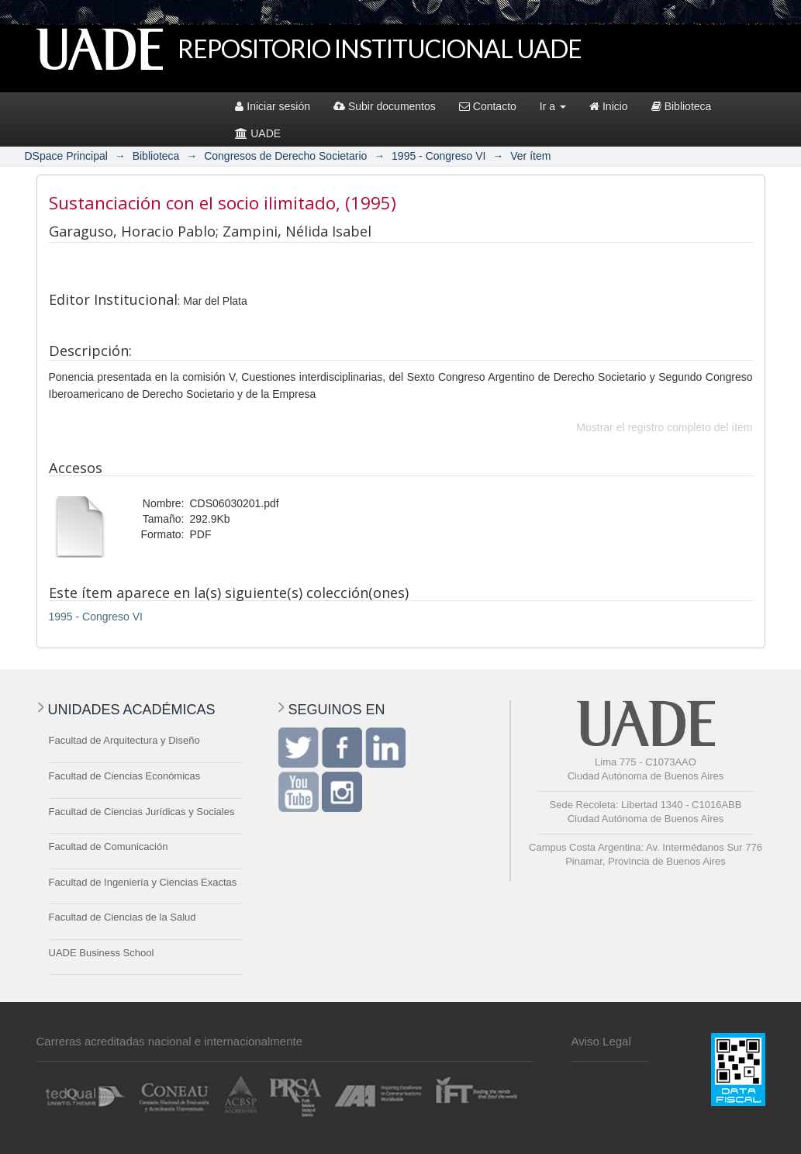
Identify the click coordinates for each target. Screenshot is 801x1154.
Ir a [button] (553, 106)
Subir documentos (384, 106)
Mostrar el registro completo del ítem (664, 427)
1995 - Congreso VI (438, 156)
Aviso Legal (601, 1041)
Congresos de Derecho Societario (285, 156)
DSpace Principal (66, 156)
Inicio (608, 106)
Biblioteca (681, 106)
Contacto (487, 106)
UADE (258, 133)
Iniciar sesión (272, 106)
